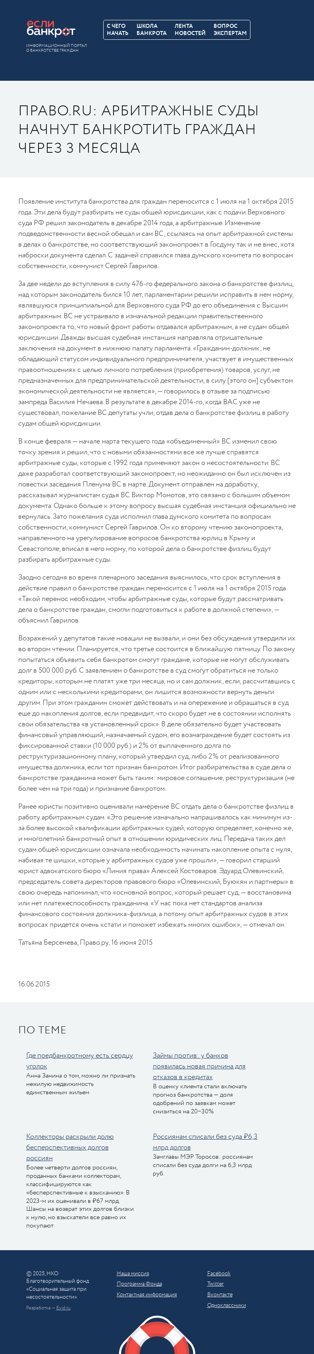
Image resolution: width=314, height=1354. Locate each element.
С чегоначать (118, 29)
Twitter (215, 1284)
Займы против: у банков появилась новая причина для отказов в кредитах (199, 1066)
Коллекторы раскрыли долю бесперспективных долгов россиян (70, 1147)
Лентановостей (190, 29)
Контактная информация (147, 1295)
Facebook (219, 1273)
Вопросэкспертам (230, 29)
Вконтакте (220, 1295)
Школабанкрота (152, 29)
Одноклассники (226, 1305)
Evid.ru (63, 1308)
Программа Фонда (139, 1284)
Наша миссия (133, 1273)
